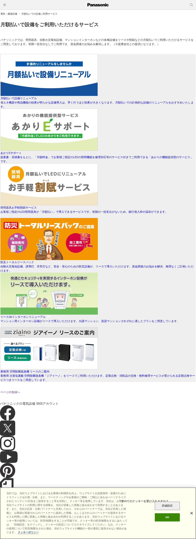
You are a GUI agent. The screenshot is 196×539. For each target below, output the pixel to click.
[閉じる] (191, 513)
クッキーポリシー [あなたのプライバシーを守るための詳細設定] (28, 532)
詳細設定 (167, 505)
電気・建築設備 (8, 13)
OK (167, 517)
